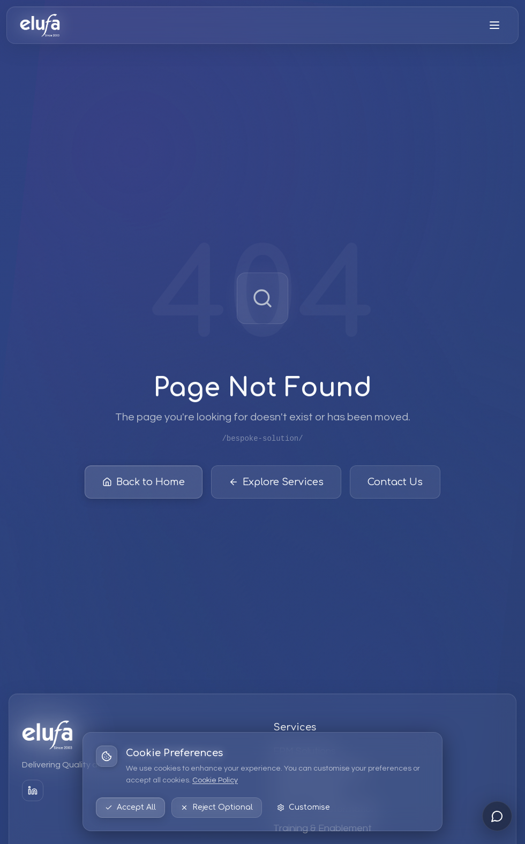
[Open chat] (497, 816)
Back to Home (143, 483)
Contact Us (395, 483)
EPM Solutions (304, 751)
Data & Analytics (309, 790)
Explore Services (276, 483)
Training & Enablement (322, 828)
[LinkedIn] (32, 790)
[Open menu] (494, 25)
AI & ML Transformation (325, 809)
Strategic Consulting (318, 770)
